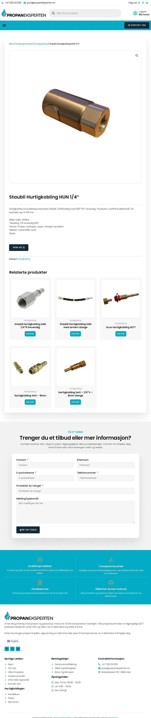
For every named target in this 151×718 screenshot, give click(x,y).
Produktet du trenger (29, 486)
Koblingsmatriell (24, 44)
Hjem (11, 44)
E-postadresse (25, 473)
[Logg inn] (135, 13)
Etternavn (83, 460)
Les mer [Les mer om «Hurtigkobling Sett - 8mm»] (30, 402)
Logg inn (143, 11)
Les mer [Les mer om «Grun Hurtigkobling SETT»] (121, 334)
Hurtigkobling (41, 44)
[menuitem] (13, 642)
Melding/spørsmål (27, 499)
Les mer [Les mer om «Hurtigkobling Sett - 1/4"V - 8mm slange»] (75, 402)
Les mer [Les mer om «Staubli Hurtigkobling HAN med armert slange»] (75, 334)
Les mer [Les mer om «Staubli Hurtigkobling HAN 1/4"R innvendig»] (30, 334)
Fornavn (21, 460)
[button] (4, 25)
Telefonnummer (86, 473)
